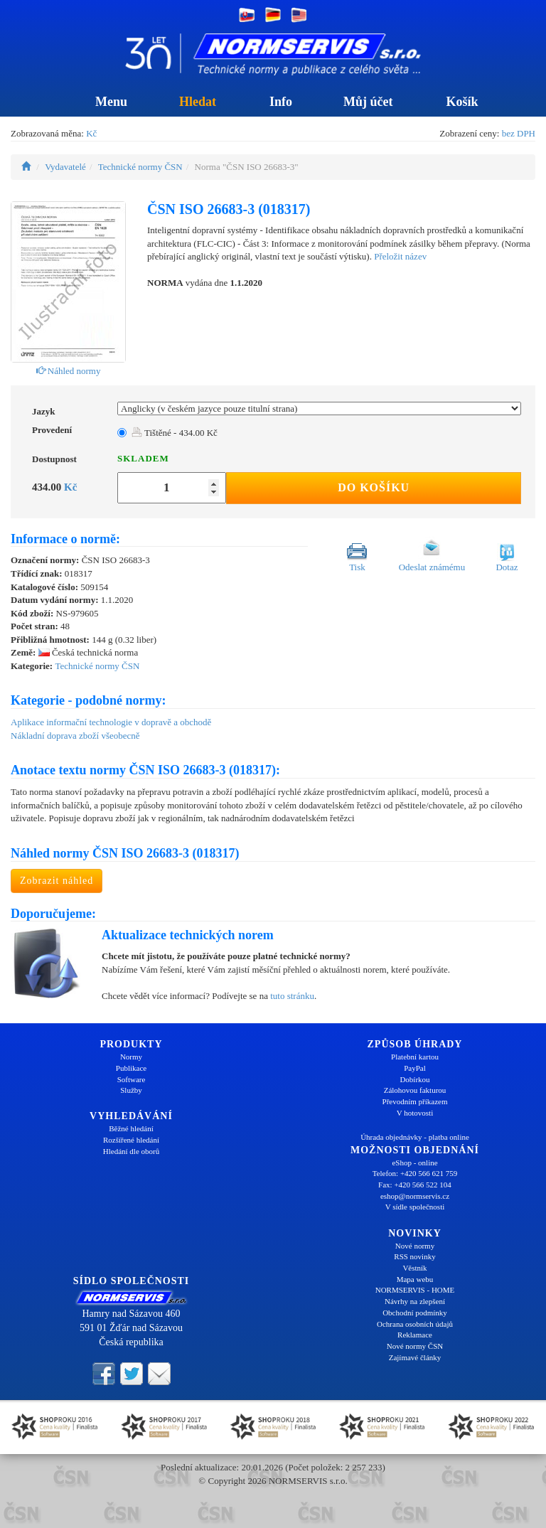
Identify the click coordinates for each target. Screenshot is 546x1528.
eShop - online (414, 1162)
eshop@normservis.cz (414, 1196)
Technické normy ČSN (140, 166)
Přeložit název (400, 256)
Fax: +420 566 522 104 (414, 1184)
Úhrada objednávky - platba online (414, 1137)
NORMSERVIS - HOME (415, 1290)
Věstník (414, 1267)
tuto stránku (292, 995)
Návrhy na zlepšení (415, 1301)
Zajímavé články (415, 1357)
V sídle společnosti (415, 1206)
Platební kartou (415, 1056)
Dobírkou (414, 1079)
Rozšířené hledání (131, 1140)
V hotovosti (415, 1112)
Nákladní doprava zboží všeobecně (75, 735)
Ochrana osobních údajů (415, 1324)
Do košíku (374, 487)
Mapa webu (415, 1279)
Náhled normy (68, 370)
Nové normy (414, 1245)
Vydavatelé (65, 166)
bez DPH (518, 133)
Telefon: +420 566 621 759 (415, 1173)
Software (131, 1079)
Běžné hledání (131, 1128)
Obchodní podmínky (414, 1312)
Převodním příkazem (415, 1101)
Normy (131, 1056)
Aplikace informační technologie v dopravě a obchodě (111, 722)
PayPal (415, 1068)
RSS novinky (414, 1256)
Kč (91, 133)
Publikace (131, 1068)
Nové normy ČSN (415, 1346)
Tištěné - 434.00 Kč (175, 432)
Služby (131, 1090)
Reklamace (414, 1334)
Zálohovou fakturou (415, 1090)
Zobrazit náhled (56, 880)
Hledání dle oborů (131, 1151)
